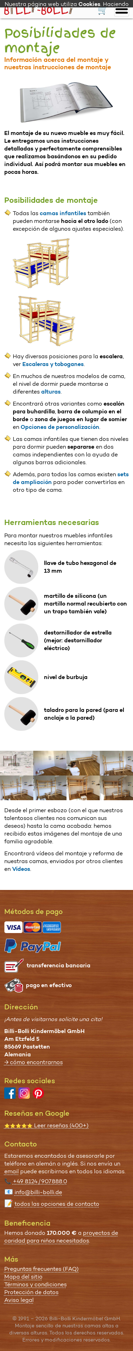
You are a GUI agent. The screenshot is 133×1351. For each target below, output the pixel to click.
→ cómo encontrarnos (33, 1062)
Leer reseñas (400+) (46, 1125)
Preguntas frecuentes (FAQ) (41, 1269)
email (11, 1171)
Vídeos (21, 869)
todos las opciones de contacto (57, 1203)
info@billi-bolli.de (38, 1192)
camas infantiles (63, 213)
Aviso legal (19, 1300)
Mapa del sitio (23, 1276)
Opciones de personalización (60, 427)
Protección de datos (31, 1292)
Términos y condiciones (35, 1284)
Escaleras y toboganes (53, 364)
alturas (51, 391)
